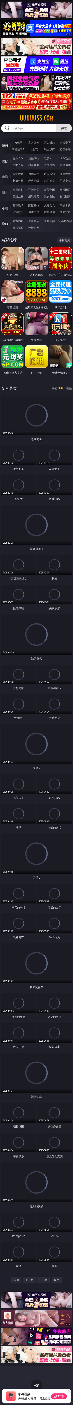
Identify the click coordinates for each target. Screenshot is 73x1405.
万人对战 (49, 142)
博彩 (5, 145)
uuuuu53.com (36, 118)
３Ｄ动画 (65, 158)
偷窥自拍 (18, 189)
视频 (5, 161)
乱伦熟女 (49, 180)
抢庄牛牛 (65, 149)
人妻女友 (49, 205)
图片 (5, 192)
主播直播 (49, 165)
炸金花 (34, 149)
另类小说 (33, 212)
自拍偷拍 (33, 158)
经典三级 (33, 180)
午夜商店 (33, 221)
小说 (5, 208)
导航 (5, 224)
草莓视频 (49, 221)
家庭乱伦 (33, 205)
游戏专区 (65, 142)
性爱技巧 (65, 212)
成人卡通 (49, 174)
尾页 (56, 1280)
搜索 (64, 128)
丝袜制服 (33, 165)
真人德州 (33, 142)
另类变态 (65, 180)
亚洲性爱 (18, 174)
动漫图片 (65, 189)
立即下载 (59, 1396)
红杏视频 (18, 227)
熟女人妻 (18, 165)
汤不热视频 (65, 221)
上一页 (29, 1280)
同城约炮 (18, 221)
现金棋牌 (49, 149)
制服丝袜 (18, 180)
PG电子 (18, 142)
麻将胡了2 (18, 149)
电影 (5, 177)
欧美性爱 (65, 174)
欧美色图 (49, 189)
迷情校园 (18, 212)
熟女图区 (49, 196)
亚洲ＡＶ (18, 158)
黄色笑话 (49, 212)
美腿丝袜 (18, 196)
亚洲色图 (33, 189)
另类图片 (65, 196)
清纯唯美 (33, 196)
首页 (16, 1280)
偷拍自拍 (33, 174)
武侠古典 (65, 205)
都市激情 (18, 205)
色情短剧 (33, 227)
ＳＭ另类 (65, 165)
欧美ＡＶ (49, 158)
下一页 (44, 1280)
